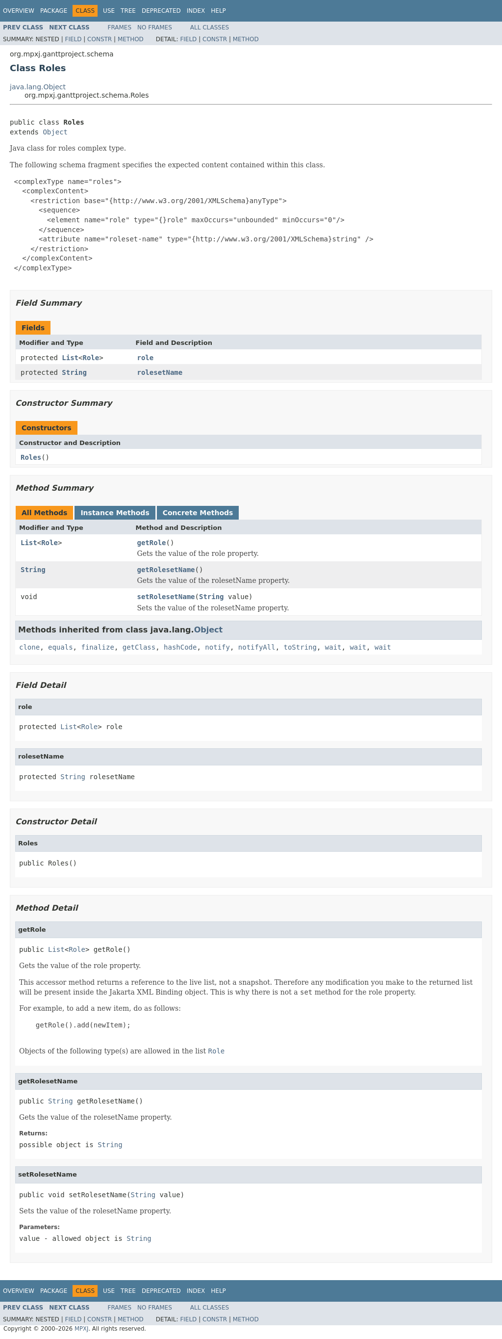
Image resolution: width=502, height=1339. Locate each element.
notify (217, 647)
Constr (99, 39)
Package (53, 10)
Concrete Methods (198, 513)
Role (90, 358)
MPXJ (82, 1328)
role (145, 358)
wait (333, 647)
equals (60, 647)
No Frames (154, 27)
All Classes (209, 27)
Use (109, 10)
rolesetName (160, 372)
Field (73, 39)
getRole (151, 543)
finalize (97, 647)
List (70, 358)
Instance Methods (114, 513)
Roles (31, 457)
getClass (139, 647)
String (74, 372)
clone (29, 647)
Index (196, 10)
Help (218, 10)
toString (300, 647)
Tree (128, 10)
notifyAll (257, 647)
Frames (120, 27)
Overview (18, 10)
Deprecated (161, 10)
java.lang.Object (38, 87)
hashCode (180, 647)
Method (131, 39)
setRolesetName (166, 597)
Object (55, 132)
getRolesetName (166, 570)
